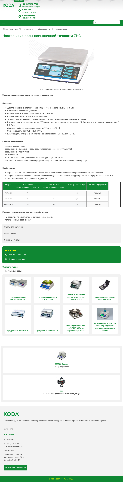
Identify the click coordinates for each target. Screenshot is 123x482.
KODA (4, 29)
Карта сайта (8, 429)
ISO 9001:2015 (19, 1)
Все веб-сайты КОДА (12, 460)
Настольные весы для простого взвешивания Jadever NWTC (76, 297)
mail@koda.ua (9, 450)
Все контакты (9, 440)
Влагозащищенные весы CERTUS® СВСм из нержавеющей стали (76, 328)
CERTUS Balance (61, 364)
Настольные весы (59, 29)
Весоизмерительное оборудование (35, 29)
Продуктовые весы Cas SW (47, 331)
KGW (61, 391)
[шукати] (106, 22)
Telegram (37, 7)
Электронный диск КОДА (14, 457)
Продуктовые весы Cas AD (18, 331)
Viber (24, 7)
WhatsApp (30, 7)
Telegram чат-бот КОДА (13, 454)
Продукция (13, 29)
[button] (61, 227)
